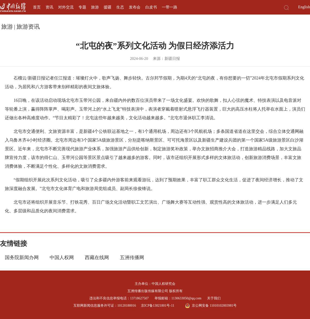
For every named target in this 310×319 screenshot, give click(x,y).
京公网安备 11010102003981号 (211, 305)
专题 (82, 7)
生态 (120, 7)
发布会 (134, 7)
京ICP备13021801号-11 (157, 305)
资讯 (49, 7)
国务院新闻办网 (22, 257)
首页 (37, 7)
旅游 (95, 7)
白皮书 (151, 7)
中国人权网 (62, 257)
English (304, 7)
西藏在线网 (97, 257)
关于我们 (214, 298)
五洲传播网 (132, 257)
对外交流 (66, 7)
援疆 (107, 7)
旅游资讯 (28, 27)
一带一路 (169, 7)
